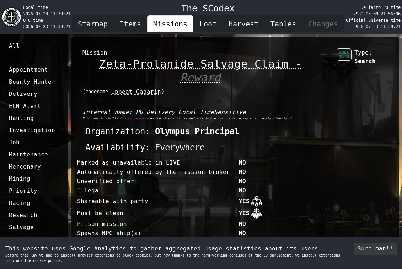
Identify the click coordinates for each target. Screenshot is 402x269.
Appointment (28, 69)
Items (130, 24)
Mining (19, 178)
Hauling (21, 118)
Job (14, 142)
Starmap (93, 24)
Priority (23, 190)
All (14, 45)
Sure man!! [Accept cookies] (375, 248)
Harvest (243, 24)
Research (23, 215)
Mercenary (25, 166)
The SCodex (208, 8)
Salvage (21, 227)
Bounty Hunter (32, 81)
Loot (207, 24)
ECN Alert (25, 106)
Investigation (32, 130)
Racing (19, 203)
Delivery (23, 93)
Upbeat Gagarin (136, 91)
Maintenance (28, 154)
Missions (170, 24)
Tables (283, 24)
